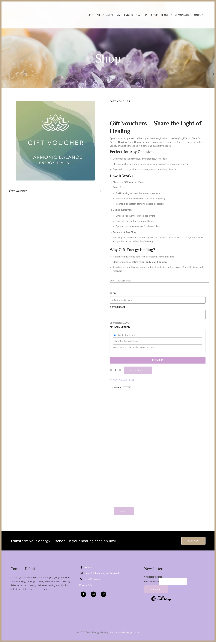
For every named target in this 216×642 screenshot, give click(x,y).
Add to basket (138, 370)
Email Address (151, 581)
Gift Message (117, 307)
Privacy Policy (86, 585)
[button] (122, 380)
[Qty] (115, 369)
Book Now (193, 541)
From (113, 293)
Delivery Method (120, 327)
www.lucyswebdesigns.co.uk (124, 632)
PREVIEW (157, 360)
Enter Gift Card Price (120, 280)
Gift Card (127, 387)
